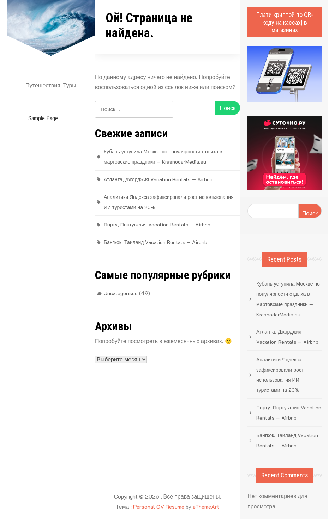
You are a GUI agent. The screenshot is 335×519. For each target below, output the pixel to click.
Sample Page (43, 118)
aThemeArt (206, 506)
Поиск (310, 213)
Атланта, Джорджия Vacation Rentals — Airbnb (158, 179)
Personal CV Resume (158, 506)
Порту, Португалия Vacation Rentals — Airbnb (157, 224)
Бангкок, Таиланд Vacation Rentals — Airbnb (155, 242)
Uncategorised (121, 293)
